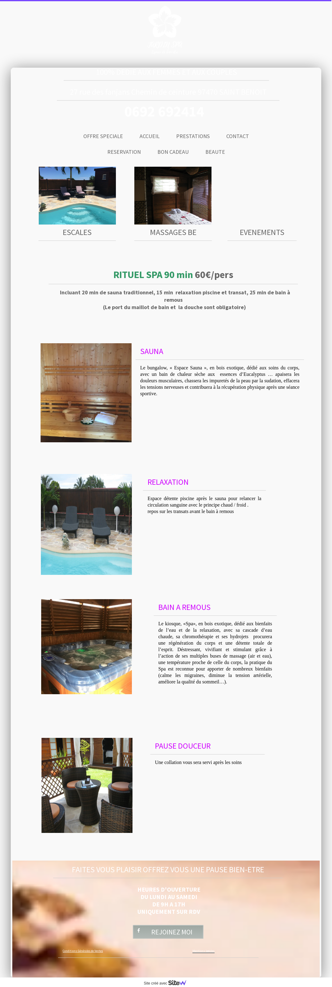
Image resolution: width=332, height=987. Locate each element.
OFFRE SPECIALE (103, 136)
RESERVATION (124, 151)
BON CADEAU (173, 151)
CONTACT (237, 136)
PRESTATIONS (193, 136)
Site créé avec (167, 983)
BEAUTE (215, 151)
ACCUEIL (150, 136)
